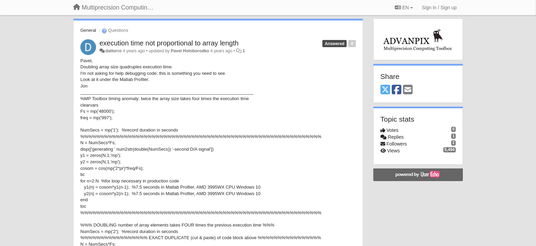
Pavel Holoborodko (190, 51)
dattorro (113, 51)
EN (404, 7)
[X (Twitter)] (385, 90)
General (88, 30)
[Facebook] (396, 90)
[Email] (408, 90)
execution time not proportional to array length (169, 43)
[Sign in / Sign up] (439, 7)
